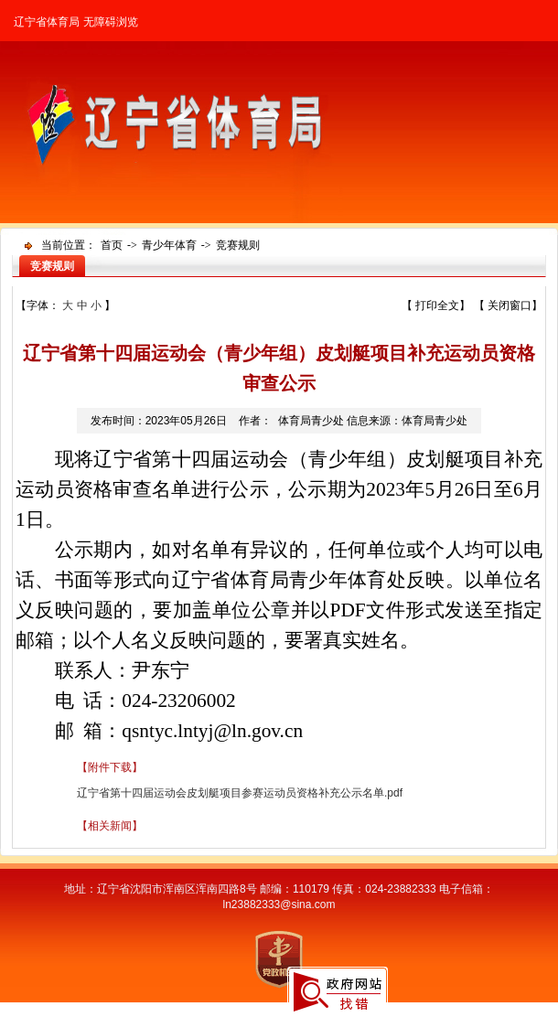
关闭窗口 (509, 305)
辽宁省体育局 (47, 22)
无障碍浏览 (110, 22)
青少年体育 (169, 245)
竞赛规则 (238, 245)
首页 (112, 245)
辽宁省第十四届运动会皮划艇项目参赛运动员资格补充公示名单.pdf (239, 793)
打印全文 (437, 305)
